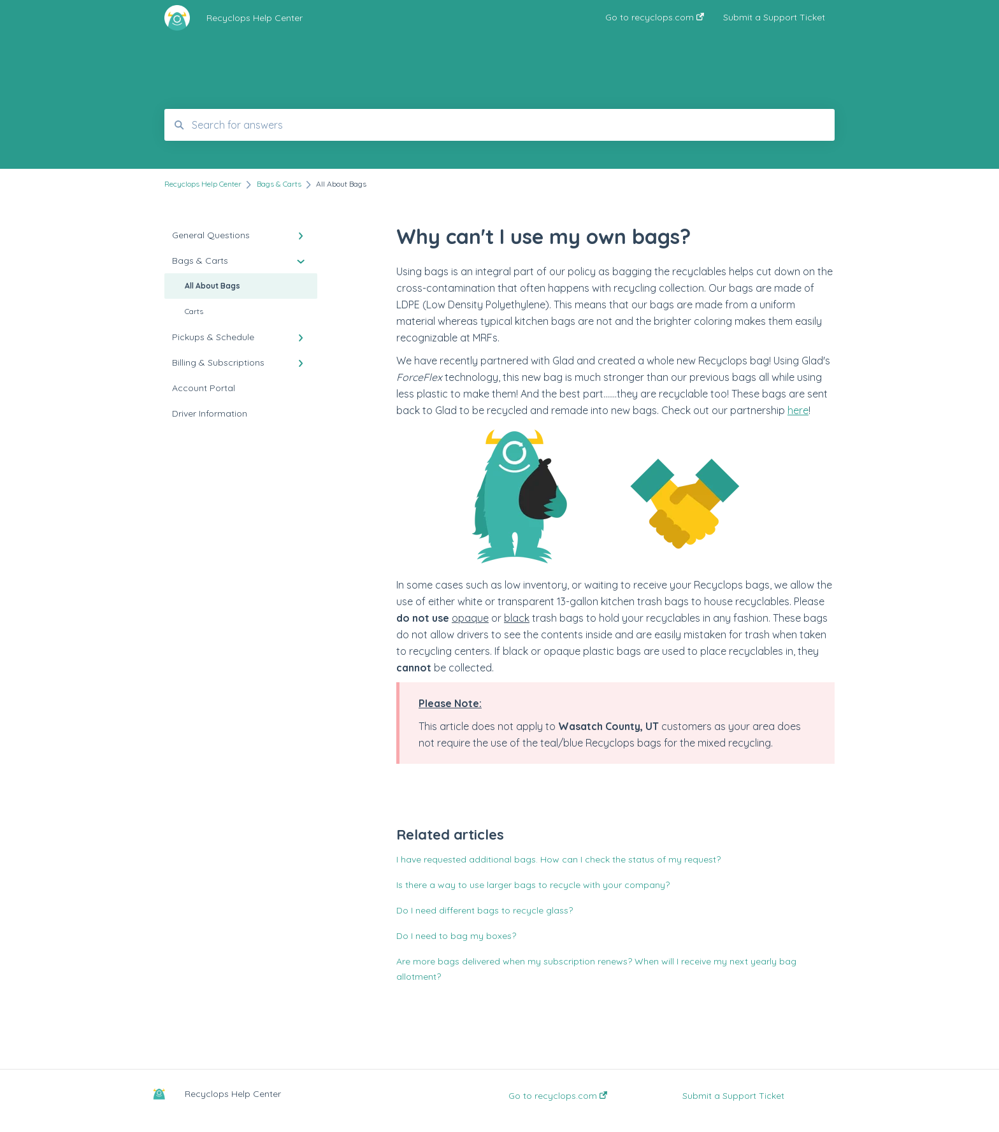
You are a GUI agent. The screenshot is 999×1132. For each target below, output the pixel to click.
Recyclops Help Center (254, 18)
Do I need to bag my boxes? (456, 936)
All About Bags (212, 285)
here (798, 410)
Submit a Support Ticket (733, 1096)
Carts (194, 311)
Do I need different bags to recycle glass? (484, 910)
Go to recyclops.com (557, 1096)
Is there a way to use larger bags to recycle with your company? (533, 885)
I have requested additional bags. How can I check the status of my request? (558, 859)
